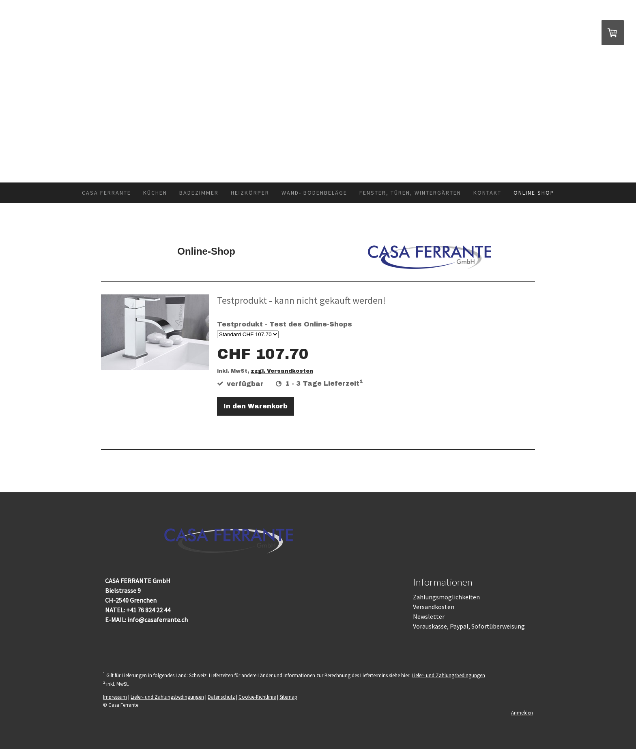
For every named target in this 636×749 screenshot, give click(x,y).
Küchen (155, 192)
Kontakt (487, 192)
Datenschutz (221, 696)
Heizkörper (250, 192)
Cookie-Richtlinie (257, 696)
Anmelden (522, 712)
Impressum (115, 696)
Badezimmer (199, 192)
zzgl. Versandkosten (282, 371)
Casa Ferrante (106, 192)
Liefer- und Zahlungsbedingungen (448, 675)
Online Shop (534, 192)
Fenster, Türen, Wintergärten (410, 192)
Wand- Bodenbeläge (314, 192)
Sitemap (288, 696)
